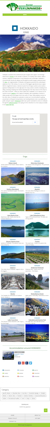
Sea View (24, 393)
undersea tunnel (13, 102)
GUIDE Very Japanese (25, 407)
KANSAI (21, 373)
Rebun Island (13, 163)
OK (35, 122)
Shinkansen (18, 101)
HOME (12, 415)
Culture (4, 398)
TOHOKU (21, 370)
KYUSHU (21, 376)
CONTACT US (12, 421)
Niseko (13, 294)
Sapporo (13, 93)
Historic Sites (11, 396)
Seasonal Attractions (40, 396)
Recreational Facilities (13, 398)
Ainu (6, 82)
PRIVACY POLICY (12, 418)
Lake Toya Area (13, 320)
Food (23, 398)
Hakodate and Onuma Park (37, 320)
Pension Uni (17, 356)
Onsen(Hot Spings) (34, 393)
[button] (19, 131)
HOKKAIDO (7, 370)
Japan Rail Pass (10, 104)
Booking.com (25, 404)
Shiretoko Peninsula (37, 163)
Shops (28, 398)
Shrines (4, 396)
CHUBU (6, 373)
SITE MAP (37, 418)
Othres (33, 398)
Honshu (12, 76)
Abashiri (37, 189)
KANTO (36, 370)
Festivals (19, 396)
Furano (37, 241)
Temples (43, 393)
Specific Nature (6, 393)
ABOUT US (37, 415)
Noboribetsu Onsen (37, 294)
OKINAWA (36, 376)
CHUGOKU (36, 373)
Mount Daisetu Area (12, 241)
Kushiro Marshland (13, 189)
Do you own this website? (17, 122)
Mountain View (16, 393)
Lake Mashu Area (12, 215)
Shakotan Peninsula (37, 268)
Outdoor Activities (28, 396)
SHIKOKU (6, 376)
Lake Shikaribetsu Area (37, 215)
